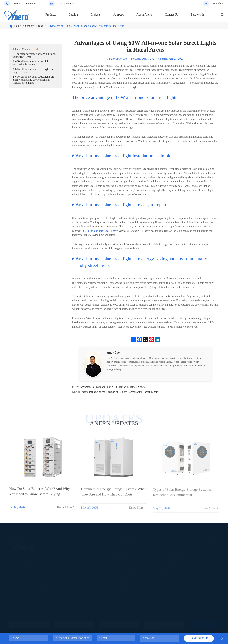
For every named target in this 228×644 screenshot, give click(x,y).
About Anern (144, 14)
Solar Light (89, 540)
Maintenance (204, 574)
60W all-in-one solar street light (99, 230)
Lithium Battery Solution (166, 583)
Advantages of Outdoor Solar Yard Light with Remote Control (113, 386)
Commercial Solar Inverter (126, 578)
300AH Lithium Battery (166, 578)
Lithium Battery (169, 540)
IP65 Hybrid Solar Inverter (126, 565)
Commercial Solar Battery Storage (171, 565)
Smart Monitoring (206, 583)
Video (200, 561)
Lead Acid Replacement (166, 561)
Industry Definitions (207, 552)
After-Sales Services (207, 595)
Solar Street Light (86, 552)
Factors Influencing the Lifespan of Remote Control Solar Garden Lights (119, 391)
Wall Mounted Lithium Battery (169, 552)
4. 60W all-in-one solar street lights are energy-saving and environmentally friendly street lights (33, 79)
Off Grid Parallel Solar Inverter (129, 557)
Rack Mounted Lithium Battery (169, 557)
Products (50, 14)
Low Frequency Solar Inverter (128, 570)
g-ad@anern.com (67, 3)
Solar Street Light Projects (90, 570)
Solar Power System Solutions (128, 595)
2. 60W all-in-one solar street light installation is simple (31, 63)
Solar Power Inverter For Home (129, 583)
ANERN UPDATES (114, 423)
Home (17, 25)
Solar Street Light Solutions (91, 565)
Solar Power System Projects (127, 600)
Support (118, 14)
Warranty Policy (205, 591)
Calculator (202, 600)
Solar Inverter (128, 540)
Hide (36, 49)
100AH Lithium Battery (166, 570)
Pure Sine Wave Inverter (125, 587)
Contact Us (171, 14)
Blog (40, 25)
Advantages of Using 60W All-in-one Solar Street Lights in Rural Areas (86, 25)
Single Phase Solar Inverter (127, 574)
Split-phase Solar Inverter (126, 561)
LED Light (83, 561)
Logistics (202, 587)
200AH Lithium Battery (166, 574)
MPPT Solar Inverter (124, 591)
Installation (203, 570)
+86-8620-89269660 (25, 3)
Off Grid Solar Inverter (125, 552)
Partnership (198, 14)
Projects (95, 14)
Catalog (73, 14)
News (200, 565)
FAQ (200, 578)
